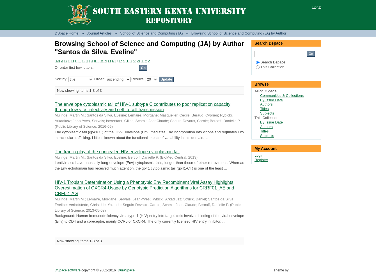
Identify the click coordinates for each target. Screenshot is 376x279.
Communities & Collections (282, 95)
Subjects (267, 113)
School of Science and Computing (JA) (151, 33)
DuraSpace (126, 270)
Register (261, 160)
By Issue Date (271, 100)
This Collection (270, 67)
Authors (266, 104)
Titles (264, 109)
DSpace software (68, 270)
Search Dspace (270, 62)
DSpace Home (67, 33)
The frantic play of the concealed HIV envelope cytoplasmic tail (117, 151)
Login (316, 7)
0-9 (57, 61)
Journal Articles (99, 33)
